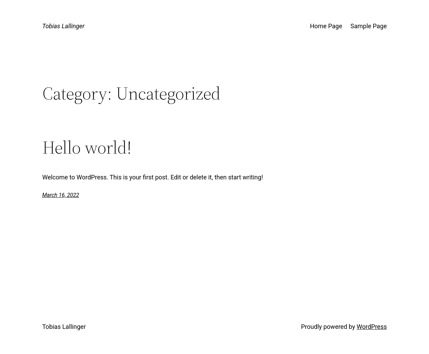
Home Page (326, 26)
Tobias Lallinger (63, 26)
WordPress (372, 326)
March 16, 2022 (60, 195)
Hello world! (87, 147)
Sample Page (368, 26)
